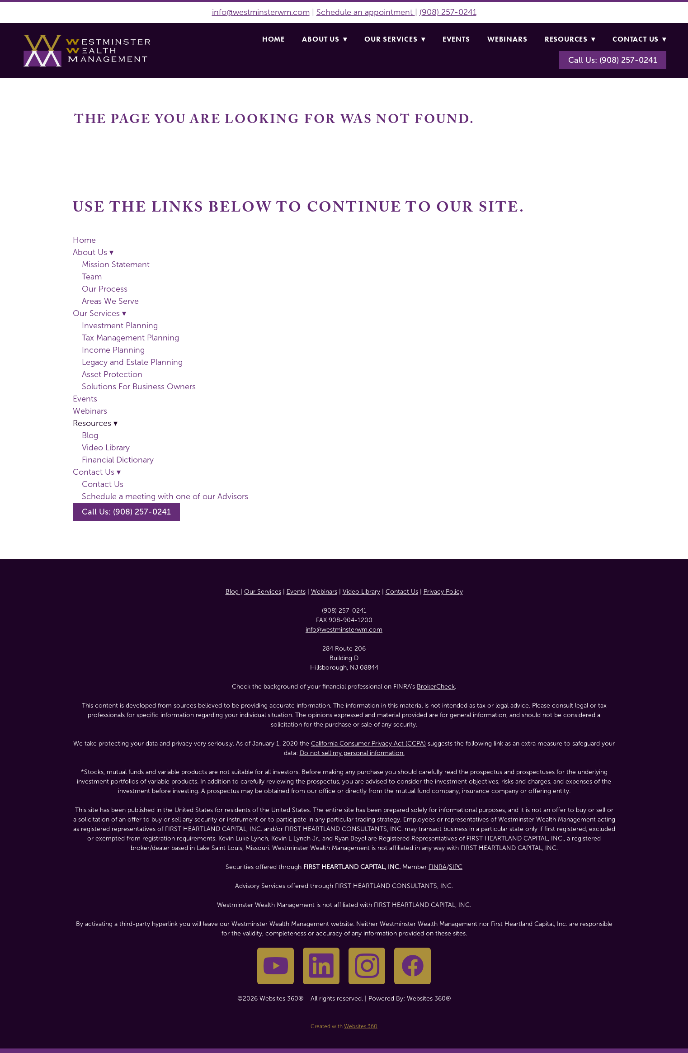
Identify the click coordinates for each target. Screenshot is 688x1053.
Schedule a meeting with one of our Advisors (165, 496)
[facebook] (412, 966)
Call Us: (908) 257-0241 (612, 60)
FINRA (438, 867)
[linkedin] (321, 966)
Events (456, 39)
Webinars (507, 39)
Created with (344, 1026)
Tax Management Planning (130, 337)
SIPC (455, 867)
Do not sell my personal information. (352, 753)
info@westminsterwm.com (261, 12)
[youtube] (275, 966)
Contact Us (639, 39)
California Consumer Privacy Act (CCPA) (368, 743)
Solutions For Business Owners (139, 386)
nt (410, 12)
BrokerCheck (436, 686)
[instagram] (367, 966)
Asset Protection (112, 374)
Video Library (106, 447)
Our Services (394, 39)
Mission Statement (116, 264)
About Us (324, 39)
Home (273, 39)
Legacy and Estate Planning (132, 362)
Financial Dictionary (118, 459)
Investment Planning (120, 325)
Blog (90, 435)
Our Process (104, 288)
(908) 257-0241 (447, 12)
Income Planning (113, 349)
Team (92, 276)
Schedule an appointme (360, 12)
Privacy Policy (443, 591)
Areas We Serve (110, 301)
